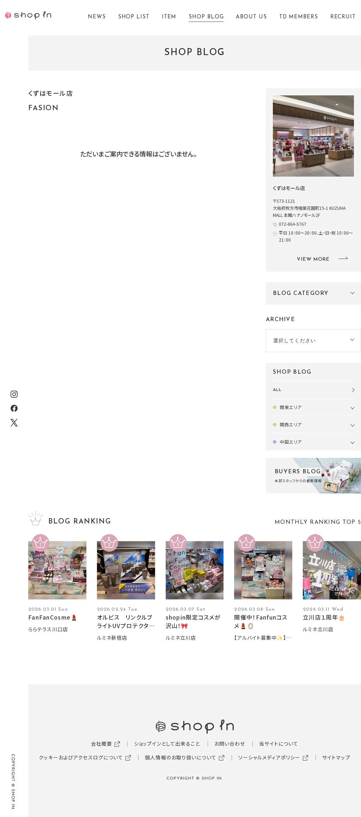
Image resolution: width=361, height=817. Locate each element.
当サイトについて (278, 743)
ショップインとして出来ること (167, 743)
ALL (277, 390)
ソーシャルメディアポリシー (269, 757)
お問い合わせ (229, 743)
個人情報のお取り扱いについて (180, 757)
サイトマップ (336, 757)
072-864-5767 (292, 224)
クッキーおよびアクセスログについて (81, 757)
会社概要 (101, 743)
